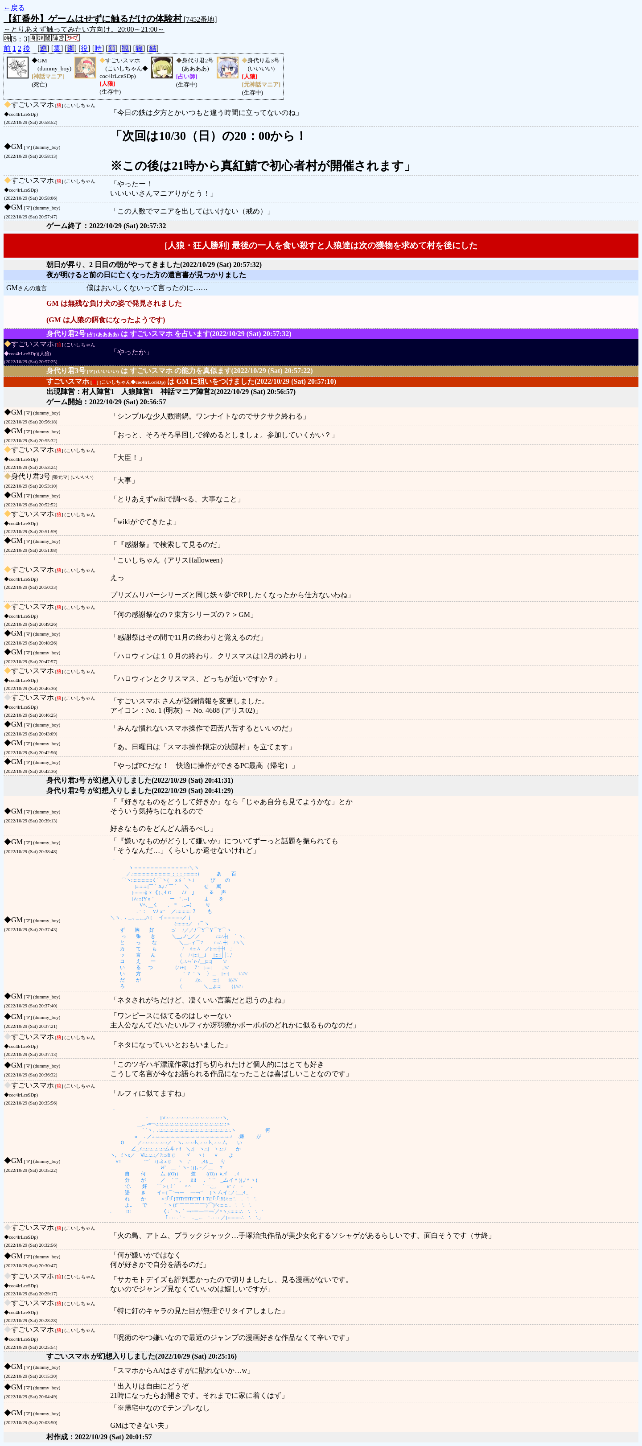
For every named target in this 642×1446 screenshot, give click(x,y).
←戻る (14, 8)
